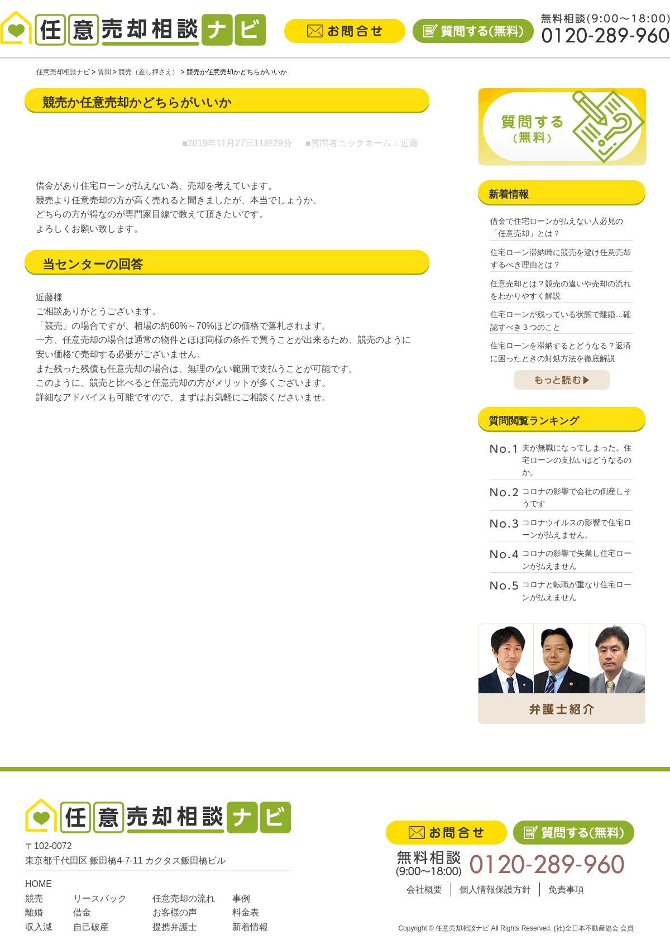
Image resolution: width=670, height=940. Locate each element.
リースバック (100, 898)
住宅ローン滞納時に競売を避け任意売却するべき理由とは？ (560, 258)
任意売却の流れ (183, 898)
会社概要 (424, 889)
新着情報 (250, 927)
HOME (38, 884)
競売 (34, 898)
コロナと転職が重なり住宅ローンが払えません (576, 590)
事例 (241, 898)
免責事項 (566, 889)
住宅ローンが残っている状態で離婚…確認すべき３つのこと (560, 320)
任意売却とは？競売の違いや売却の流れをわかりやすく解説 (560, 289)
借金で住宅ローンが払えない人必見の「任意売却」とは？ (556, 227)
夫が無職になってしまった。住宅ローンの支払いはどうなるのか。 (576, 460)
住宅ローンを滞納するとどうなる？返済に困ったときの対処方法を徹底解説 (560, 351)
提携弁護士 (174, 927)
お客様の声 (174, 912)
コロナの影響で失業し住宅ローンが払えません (576, 559)
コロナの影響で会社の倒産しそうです (576, 497)
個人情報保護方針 (495, 889)
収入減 (38, 927)
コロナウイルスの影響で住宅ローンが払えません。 (576, 528)
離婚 (34, 912)
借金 (82, 912)
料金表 (245, 912)
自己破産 (91, 927)
